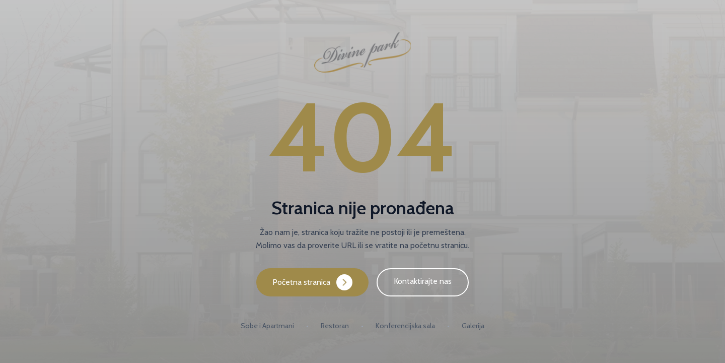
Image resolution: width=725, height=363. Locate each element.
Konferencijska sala (405, 325)
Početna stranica (312, 282)
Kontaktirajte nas (423, 281)
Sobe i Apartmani (267, 325)
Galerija (473, 325)
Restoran (335, 325)
